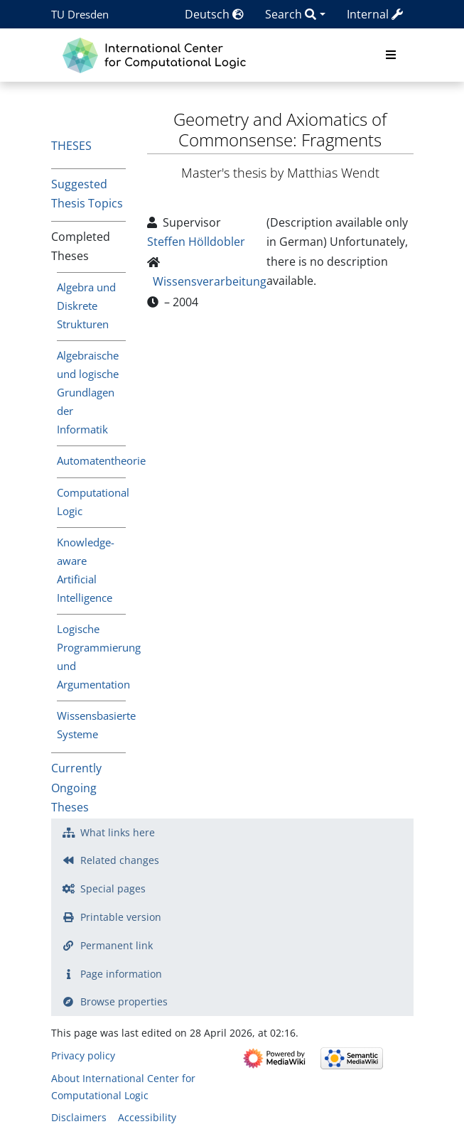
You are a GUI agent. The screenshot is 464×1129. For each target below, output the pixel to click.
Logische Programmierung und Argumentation (91, 656)
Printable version (120, 917)
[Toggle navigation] (390, 55)
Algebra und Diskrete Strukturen (86, 305)
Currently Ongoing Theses (76, 787)
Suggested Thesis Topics (87, 193)
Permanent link (116, 945)
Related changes (119, 860)
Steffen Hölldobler (196, 241)
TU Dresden (80, 14)
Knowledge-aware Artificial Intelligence (85, 570)
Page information (121, 974)
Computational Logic (91, 501)
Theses (71, 145)
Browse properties (124, 1001)
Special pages (113, 888)
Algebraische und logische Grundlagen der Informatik (88, 392)
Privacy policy (83, 1055)
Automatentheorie (91, 460)
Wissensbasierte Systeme (91, 724)
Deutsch (214, 14)
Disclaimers (79, 1117)
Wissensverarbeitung (209, 281)
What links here (117, 832)
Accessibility (147, 1117)
